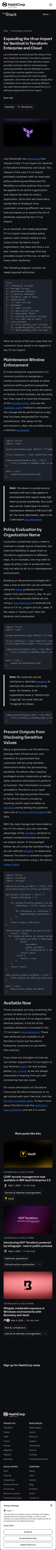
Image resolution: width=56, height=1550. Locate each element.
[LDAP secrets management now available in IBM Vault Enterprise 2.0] (28, 1163)
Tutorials (7, 1475)
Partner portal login (13, 1497)
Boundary (8, 1459)
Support (33, 1441)
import (23, 1066)
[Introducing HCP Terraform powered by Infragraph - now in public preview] (28, 1229)
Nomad (7, 1445)
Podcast (32, 1450)
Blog (31, 1484)
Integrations (9, 1480)
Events (32, 1432)
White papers (35, 1427)
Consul (7, 1441)
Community (34, 1445)
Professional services (38, 1459)
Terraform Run (20, 403)
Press (31, 1475)
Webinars (33, 1436)
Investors (33, 1489)
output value (11, 864)
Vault (6, 1436)
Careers (32, 1480)
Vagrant (7, 1454)
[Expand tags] (39, 1264)
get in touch (19, 1071)
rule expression (22, 603)
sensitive (9, 807)
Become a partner (12, 1493)
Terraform (8, 1427)
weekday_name (13, 407)
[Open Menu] (50, 5)
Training (33, 1454)
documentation (33, 519)
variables (30, 833)
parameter (22, 430)
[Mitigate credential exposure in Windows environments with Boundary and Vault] (28, 1297)
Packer (7, 1432)
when (19, 589)
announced (34, 158)
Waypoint (8, 1450)
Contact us (34, 1497)
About (32, 1471)
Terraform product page (18, 1101)
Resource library (11, 1484)
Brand (32, 1493)
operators (41, 681)
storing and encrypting (32, 812)
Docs (6, 1471)
